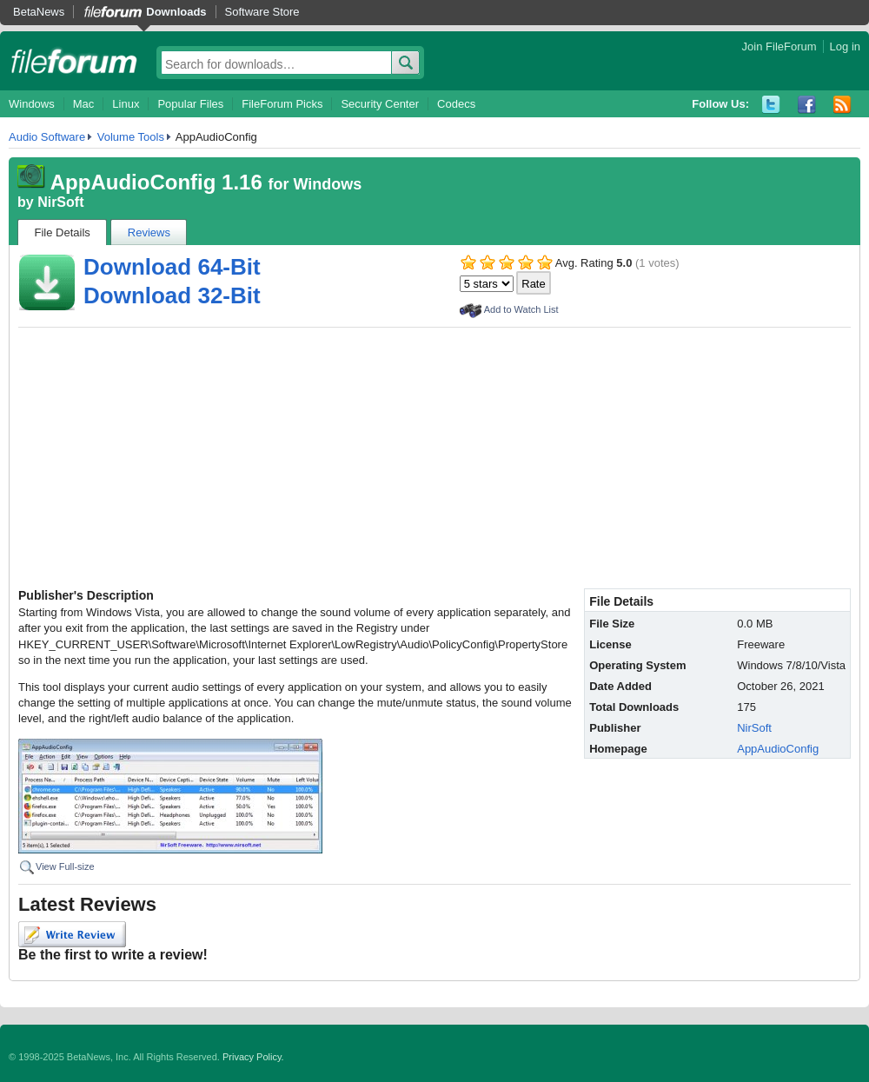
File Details (62, 232)
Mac (84, 103)
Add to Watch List (521, 309)
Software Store (262, 11)
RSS (842, 105)
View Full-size (65, 866)
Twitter (771, 105)
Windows (32, 103)
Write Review (72, 934)
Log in (845, 46)
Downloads (176, 11)
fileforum (74, 60)
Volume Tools (130, 136)
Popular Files (190, 103)
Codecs (456, 103)
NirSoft (60, 202)
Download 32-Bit (172, 295)
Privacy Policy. (253, 1057)
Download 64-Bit (172, 267)
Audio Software (47, 136)
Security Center (380, 103)
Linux (125, 103)
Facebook (807, 105)
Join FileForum (779, 46)
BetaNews (38, 11)
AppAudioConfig (778, 748)
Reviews (149, 232)
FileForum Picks (282, 103)
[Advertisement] (434, 458)
